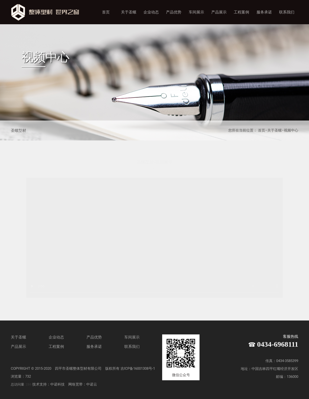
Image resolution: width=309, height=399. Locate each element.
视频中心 (291, 130)
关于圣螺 (128, 12)
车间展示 (196, 12)
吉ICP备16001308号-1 (137, 368)
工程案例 (241, 12)
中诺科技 (57, 384)
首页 (106, 12)
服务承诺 (264, 12)
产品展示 (219, 12)
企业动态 (151, 12)
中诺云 (91, 384)
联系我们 (286, 12)
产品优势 (173, 12)
